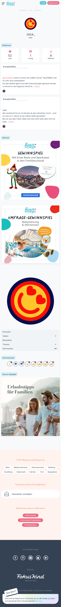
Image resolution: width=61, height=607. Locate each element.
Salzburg (51, 467)
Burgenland (52, 472)
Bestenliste (7, 340)
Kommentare (30, 349)
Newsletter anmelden (22, 494)
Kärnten (33, 472)
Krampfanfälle (9, 67)
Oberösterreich (38, 467)
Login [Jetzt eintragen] (43, 3)
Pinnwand (6, 332)
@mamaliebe (8, 78)
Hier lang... (39, 601)
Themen (30, 345)
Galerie (30, 336)
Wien (8, 467)
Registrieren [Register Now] (53, 3)
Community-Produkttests (30, 520)
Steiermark (21, 472)
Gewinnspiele (30, 515)
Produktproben (30, 525)
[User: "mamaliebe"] (4, 91)
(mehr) (37, 86)
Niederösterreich (20, 467)
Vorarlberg (8, 472)
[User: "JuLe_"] (31, 28)
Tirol (42, 472)
